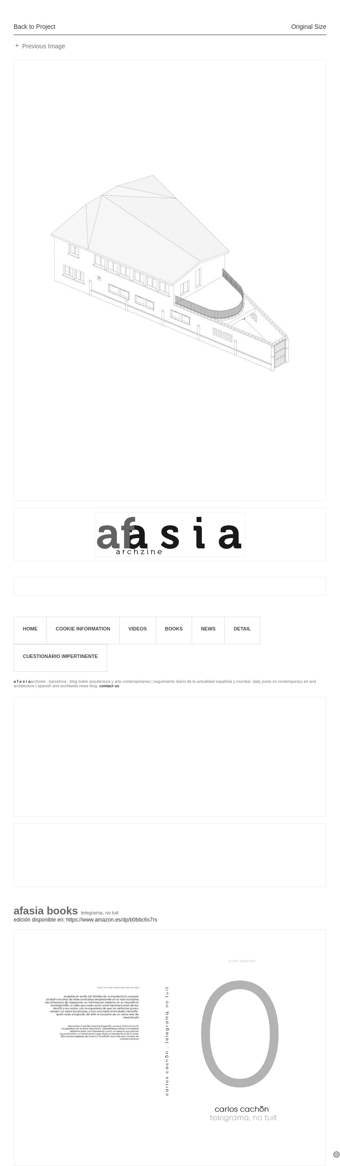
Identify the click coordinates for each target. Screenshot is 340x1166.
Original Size (308, 26)
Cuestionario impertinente (60, 656)
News (208, 628)
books (174, 628)
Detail (242, 628)
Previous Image (43, 46)
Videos (137, 628)
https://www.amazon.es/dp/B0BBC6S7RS (111, 920)
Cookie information (83, 628)
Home (30, 628)
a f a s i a (22, 681)
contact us (109, 686)
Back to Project (34, 26)
